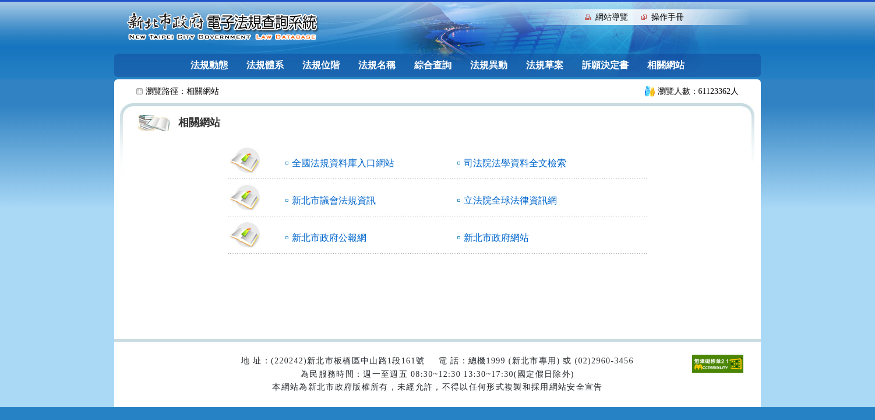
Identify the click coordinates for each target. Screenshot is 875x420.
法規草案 (544, 65)
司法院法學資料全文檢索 (515, 163)
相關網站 (666, 65)
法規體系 (265, 65)
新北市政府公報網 (329, 238)
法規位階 (321, 65)
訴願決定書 (605, 65)
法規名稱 (377, 65)
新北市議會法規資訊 (334, 200)
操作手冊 (667, 17)
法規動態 (209, 65)
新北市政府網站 (496, 238)
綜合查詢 (432, 65)
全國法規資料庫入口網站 (343, 163)
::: (573, 16)
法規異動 (488, 65)
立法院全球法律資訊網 (510, 200)
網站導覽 (611, 17)
